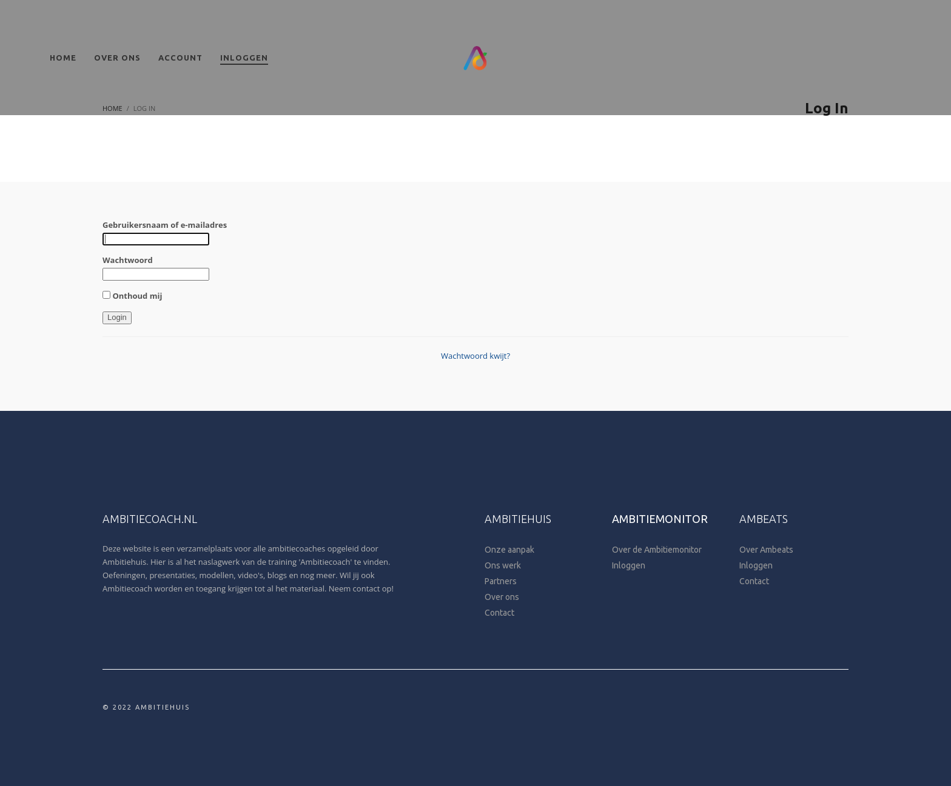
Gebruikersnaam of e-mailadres (164, 224)
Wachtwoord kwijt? (475, 355)
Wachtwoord (127, 260)
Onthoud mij (132, 295)
